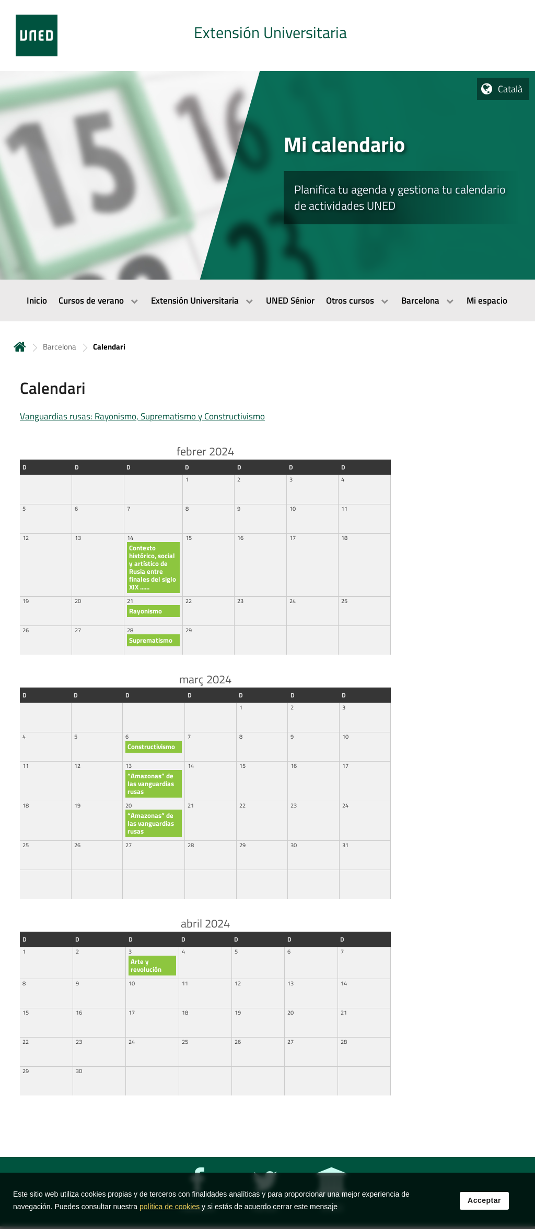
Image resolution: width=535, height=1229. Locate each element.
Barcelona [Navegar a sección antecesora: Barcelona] (59, 347)
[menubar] (267, 300)
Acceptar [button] (484, 1202)
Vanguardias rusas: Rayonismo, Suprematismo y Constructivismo (142, 416)
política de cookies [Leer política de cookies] (169, 1208)
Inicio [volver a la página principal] (19, 346)
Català (510, 89)
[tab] (267, 35)
